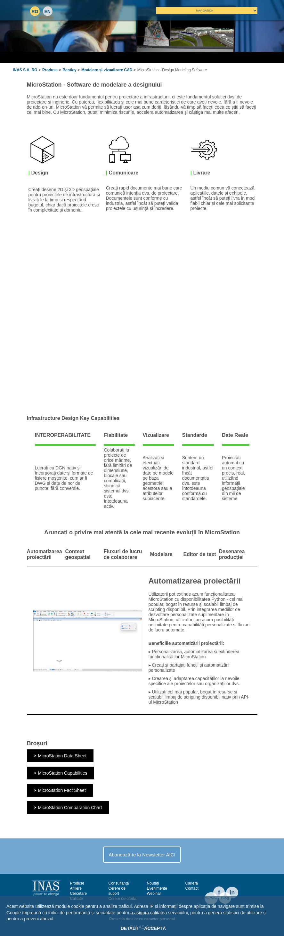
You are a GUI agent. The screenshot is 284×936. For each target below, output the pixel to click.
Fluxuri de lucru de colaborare (123, 554)
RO (35, 11)
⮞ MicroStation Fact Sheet (60, 790)
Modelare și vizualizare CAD (106, 70)
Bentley (69, 70)
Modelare (161, 554)
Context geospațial (78, 554)
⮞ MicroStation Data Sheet (60, 755)
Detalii (129, 928)
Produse (50, 70)
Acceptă (155, 928)
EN (48, 11)
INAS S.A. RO (25, 70)
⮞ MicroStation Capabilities (60, 773)
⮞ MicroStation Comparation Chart (68, 807)
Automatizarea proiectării (44, 554)
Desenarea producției (232, 554)
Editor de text (199, 554)
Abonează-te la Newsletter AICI (142, 854)
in (232, 892)
